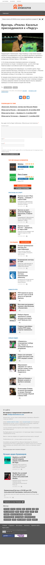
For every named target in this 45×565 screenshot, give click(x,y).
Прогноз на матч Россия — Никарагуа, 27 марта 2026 (25, 229)
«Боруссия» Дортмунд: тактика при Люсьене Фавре (19, 107)
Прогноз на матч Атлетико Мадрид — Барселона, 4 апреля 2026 (25, 214)
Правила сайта (35, 527)
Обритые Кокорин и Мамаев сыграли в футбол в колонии (25, 382)
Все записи (12, 1)
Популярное (25, 244)
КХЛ (33, 511)
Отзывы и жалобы (22, 190)
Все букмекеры (22, 188)
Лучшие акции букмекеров (14, 456)
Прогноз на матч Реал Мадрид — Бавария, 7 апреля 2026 (25, 199)
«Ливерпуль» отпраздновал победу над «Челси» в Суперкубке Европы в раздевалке (25, 347)
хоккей (19, 511)
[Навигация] (22, 13)
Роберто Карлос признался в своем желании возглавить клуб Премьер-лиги (25, 319)
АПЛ (24, 511)
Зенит (32, 513)
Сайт (31, 169)
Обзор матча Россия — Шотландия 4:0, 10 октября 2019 (20, 110)
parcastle (25, 90)
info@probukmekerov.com (16, 416)
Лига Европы (21, 521)
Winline (20, 166)
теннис (28, 511)
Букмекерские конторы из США (26, 262)
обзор (22, 513)
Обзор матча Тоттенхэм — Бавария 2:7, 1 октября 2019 (20, 116)
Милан (29, 521)
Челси (14, 521)
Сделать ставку (23, 169)
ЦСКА (27, 513)
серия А (34, 521)
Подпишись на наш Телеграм (12, 504)
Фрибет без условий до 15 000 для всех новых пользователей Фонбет (20, 477)
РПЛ (37, 511)
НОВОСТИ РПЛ (13, 291)
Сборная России (30, 519)
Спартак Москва (9, 519)
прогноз (6, 511)
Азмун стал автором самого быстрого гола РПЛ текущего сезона (25, 358)
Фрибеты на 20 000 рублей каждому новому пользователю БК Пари (20, 462)
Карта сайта (5, 530)
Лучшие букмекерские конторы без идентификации (25, 249)
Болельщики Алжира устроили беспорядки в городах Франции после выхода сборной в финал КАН (26, 394)
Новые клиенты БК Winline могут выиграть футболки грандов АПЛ (20, 19)
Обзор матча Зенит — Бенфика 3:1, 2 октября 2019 (18, 113)
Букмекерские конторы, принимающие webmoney (23, 276)
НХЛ (36, 513)
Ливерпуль (28, 516)
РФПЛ (17, 513)
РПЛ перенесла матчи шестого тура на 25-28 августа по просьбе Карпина (25, 297)
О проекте (11, 527)
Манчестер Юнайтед (17, 516)
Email (3, 145)
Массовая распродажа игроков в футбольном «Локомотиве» (26, 308)
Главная (4, 527)
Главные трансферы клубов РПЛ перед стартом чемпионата (25, 330)
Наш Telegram (5, 1)
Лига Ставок (22, 177)
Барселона (7, 521)
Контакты (19, 1)
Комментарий (4, 125)
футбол (15, 87)
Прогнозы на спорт (15, 194)
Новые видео (13, 340)
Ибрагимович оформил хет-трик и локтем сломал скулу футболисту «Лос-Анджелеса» (25, 370)
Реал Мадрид (7, 87)
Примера (6, 516)
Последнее (14, 244)
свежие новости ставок (13, 424)
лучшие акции (26, 424)
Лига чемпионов (9, 513)
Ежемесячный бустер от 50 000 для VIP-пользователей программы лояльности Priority (20, 493)
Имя (2, 141)
